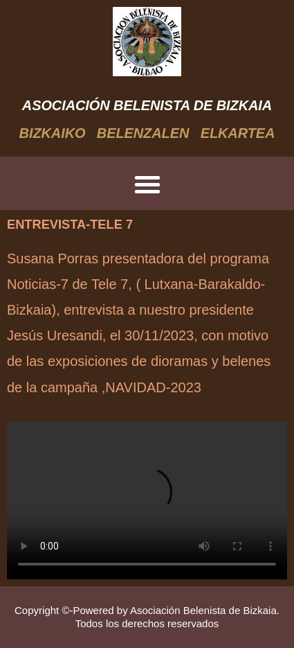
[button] (147, 184)
